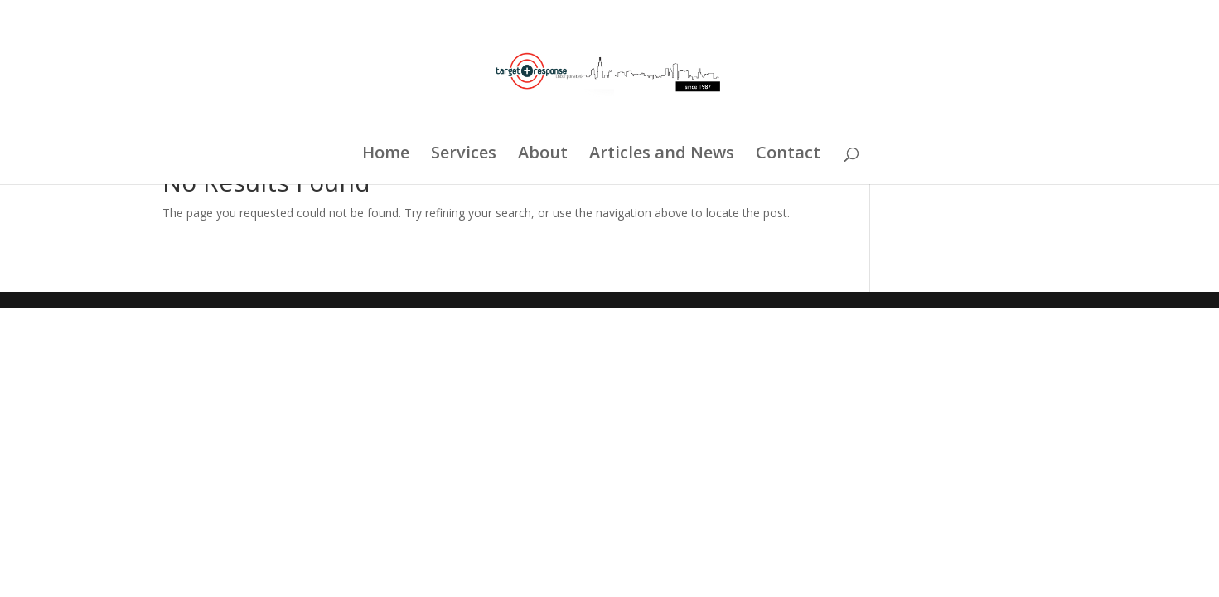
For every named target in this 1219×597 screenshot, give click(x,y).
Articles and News (661, 155)
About (543, 155)
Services (463, 155)
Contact (788, 155)
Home (385, 155)
